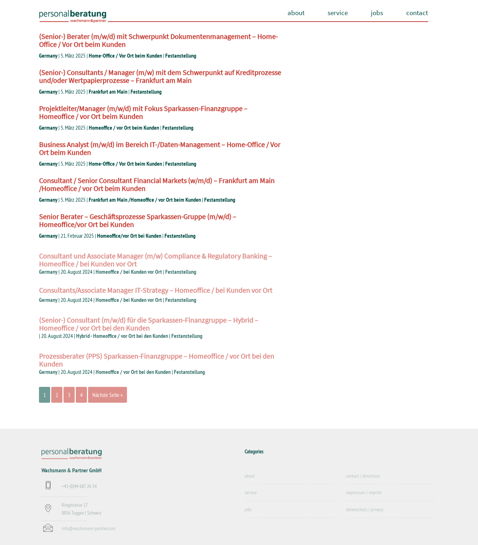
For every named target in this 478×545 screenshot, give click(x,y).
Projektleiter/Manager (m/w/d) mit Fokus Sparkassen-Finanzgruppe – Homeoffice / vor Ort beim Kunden (143, 112)
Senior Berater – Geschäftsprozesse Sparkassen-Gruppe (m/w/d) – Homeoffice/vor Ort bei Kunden (137, 220)
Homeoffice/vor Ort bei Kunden (129, 235)
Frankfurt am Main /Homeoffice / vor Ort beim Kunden (145, 199)
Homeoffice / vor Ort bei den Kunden (133, 371)
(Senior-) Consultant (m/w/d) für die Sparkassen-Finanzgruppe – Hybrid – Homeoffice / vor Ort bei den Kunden (148, 328)
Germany (48, 55)
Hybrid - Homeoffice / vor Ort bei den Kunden (122, 335)
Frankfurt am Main (108, 91)
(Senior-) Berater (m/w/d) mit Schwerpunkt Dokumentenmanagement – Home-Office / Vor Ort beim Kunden (158, 40)
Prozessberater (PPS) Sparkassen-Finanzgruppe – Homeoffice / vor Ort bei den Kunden (156, 364)
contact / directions (363, 480)
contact (417, 12)
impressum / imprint (363, 497)
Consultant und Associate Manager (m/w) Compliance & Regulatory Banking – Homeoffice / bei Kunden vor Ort (155, 263)
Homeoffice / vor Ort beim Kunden (124, 127)
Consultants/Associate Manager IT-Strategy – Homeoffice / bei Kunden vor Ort (155, 292)
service (338, 12)
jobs (377, 12)
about (296, 12)
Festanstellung (180, 55)
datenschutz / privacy (364, 513)
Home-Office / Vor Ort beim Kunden (125, 55)
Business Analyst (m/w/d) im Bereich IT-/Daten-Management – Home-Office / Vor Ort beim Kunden (159, 148)
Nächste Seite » (107, 394)
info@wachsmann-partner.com (88, 532)
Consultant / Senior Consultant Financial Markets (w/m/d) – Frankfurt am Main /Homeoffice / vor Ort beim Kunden (157, 184)
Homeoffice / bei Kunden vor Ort (129, 271)
